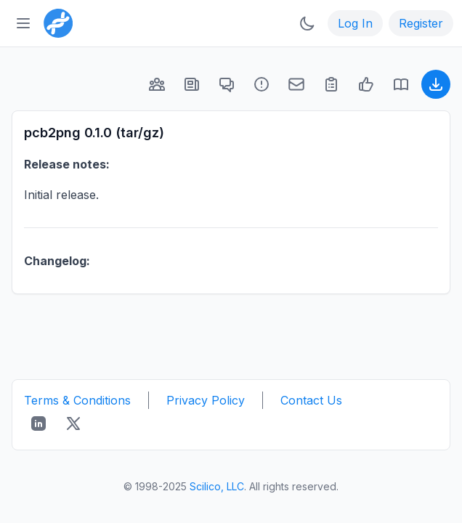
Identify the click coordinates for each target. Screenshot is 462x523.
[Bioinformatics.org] (55, 22)
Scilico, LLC (217, 486)
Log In (355, 23)
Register (421, 23)
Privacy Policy (205, 400)
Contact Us (311, 400)
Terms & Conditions (77, 400)
